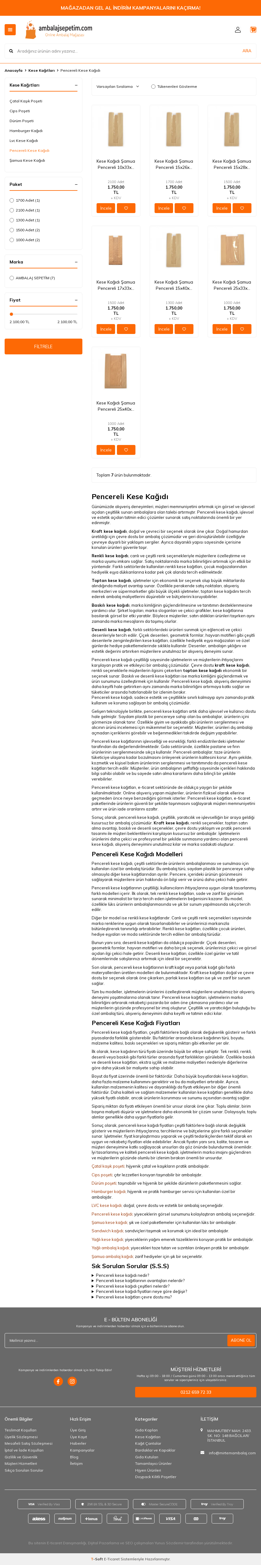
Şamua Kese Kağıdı (27, 160)
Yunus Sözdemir (169, 1543)
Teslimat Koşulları (20, 1430)
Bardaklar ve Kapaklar (155, 1450)
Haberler (78, 1443)
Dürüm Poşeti (22, 120)
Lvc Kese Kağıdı (24, 140)
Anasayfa (14, 70)
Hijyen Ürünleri (148, 1470)
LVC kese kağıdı (107, 1205)
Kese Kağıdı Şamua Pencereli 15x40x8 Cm (174, 285)
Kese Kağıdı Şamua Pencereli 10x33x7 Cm (116, 164)
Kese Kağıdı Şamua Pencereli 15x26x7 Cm (174, 164)
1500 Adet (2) (25, 230)
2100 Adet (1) (25, 210)
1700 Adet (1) (25, 200)
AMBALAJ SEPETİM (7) (32, 278)
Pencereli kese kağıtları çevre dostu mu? (134, 1296)
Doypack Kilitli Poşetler (155, 1476)
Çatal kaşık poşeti (108, 1166)
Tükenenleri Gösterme (174, 86)
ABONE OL (240, 1340)
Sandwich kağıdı (107, 1230)
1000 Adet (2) (25, 239)
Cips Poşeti (20, 111)
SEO (129, 1543)
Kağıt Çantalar (148, 1443)
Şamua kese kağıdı (109, 1222)
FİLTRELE (43, 347)
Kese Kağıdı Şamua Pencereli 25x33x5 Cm (232, 285)
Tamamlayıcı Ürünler (153, 1463)
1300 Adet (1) (25, 220)
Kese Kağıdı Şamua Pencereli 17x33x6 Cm (116, 285)
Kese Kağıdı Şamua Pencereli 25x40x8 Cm (116, 406)
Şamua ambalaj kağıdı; (113, 1256)
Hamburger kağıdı (109, 1191)
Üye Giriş (78, 1430)
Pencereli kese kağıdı (112, 1214)
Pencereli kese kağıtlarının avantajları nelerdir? (140, 1280)
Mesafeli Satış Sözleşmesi (28, 1443)
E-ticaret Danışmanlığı (66, 1543)
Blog (74, 1457)
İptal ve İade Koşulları (24, 1450)
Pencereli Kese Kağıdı (29, 150)
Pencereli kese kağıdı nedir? (122, 1275)
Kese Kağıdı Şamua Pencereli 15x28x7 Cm (232, 164)
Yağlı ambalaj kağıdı (110, 1247)
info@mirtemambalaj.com (232, 1453)
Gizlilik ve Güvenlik (21, 1457)
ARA (246, 50)
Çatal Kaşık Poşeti (26, 101)
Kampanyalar (82, 1450)
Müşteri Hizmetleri (21, 1463)
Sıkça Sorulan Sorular (24, 1470)
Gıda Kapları (146, 1430)
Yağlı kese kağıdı (107, 1239)
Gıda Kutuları (146, 1457)
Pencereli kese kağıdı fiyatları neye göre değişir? (141, 1291)
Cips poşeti (102, 1174)
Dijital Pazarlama (103, 1543)
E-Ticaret (112, 1559)
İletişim (76, 1463)
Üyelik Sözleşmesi (21, 1437)
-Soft (97, 1559)
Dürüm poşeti (104, 1183)
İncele (106, 208)
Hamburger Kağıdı (26, 130)
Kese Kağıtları (41, 70)
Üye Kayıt (78, 1437)
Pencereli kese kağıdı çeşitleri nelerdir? (132, 1286)
